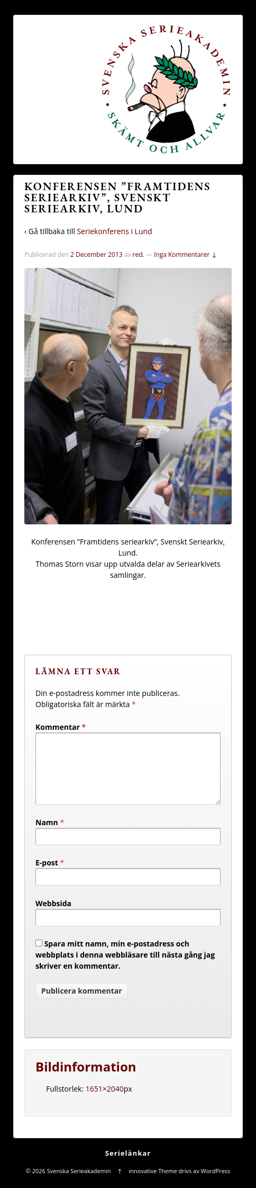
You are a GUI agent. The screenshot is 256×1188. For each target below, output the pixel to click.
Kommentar (60, 727)
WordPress (216, 1183)
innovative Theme (153, 1183)
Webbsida (53, 916)
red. (138, 254)
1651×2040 (105, 1101)
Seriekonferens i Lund (114, 231)
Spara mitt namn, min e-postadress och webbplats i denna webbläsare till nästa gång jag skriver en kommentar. (125, 967)
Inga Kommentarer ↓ (185, 254)
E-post (46, 875)
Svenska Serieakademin (78, 1183)
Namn (46, 835)
